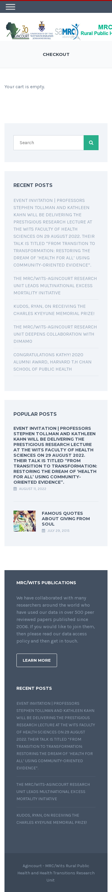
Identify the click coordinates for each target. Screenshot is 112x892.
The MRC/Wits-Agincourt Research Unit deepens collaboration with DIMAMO (55, 333)
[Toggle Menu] (10, 6)
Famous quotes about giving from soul (66, 518)
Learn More (37, 659)
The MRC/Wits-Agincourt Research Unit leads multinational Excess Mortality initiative (55, 285)
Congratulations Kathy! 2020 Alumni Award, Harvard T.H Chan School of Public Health (52, 361)
